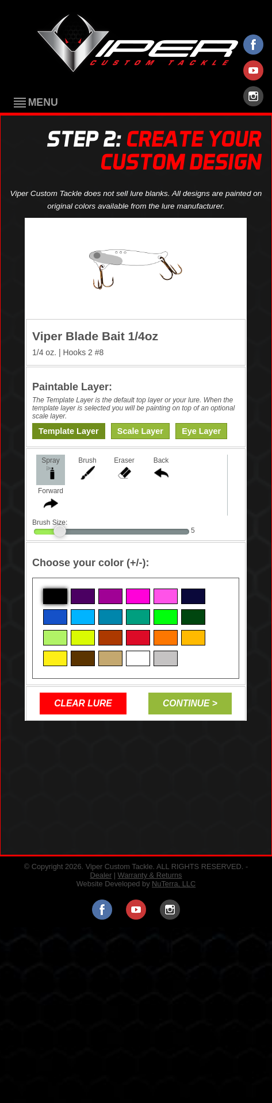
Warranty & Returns (150, 875)
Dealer (101, 875)
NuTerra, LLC (174, 883)
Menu (43, 103)
